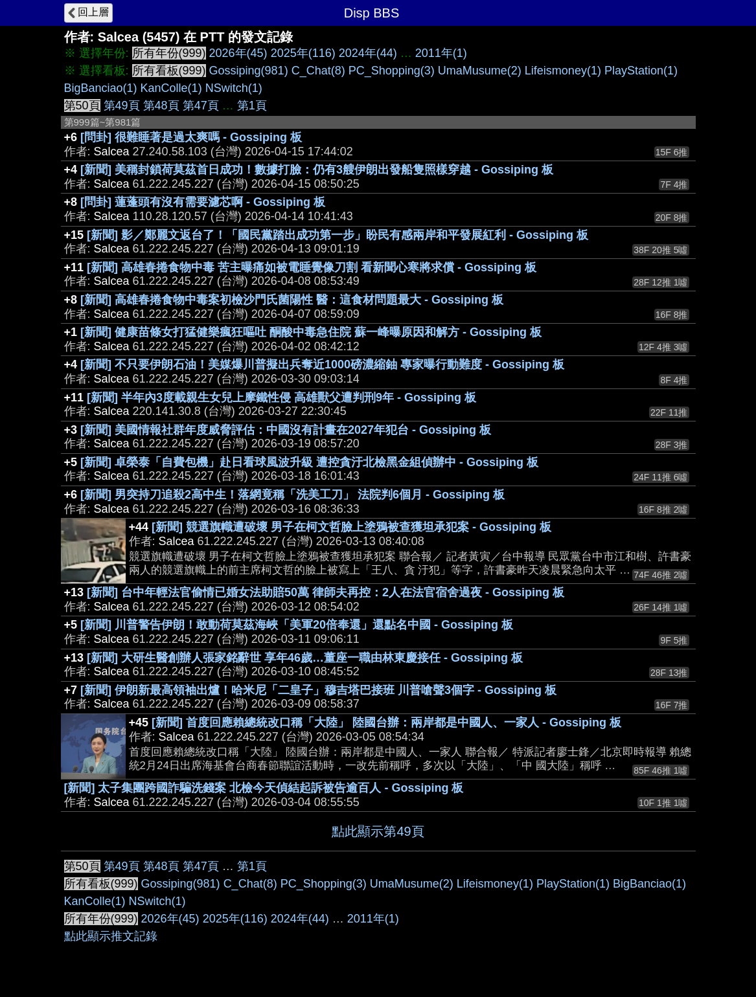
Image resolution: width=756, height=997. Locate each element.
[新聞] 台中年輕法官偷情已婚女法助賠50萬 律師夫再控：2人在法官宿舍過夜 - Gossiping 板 (325, 592)
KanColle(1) (171, 88)
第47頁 (201, 105)
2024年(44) (368, 53)
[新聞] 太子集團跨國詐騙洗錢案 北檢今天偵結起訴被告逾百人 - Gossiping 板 (264, 787)
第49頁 (122, 105)
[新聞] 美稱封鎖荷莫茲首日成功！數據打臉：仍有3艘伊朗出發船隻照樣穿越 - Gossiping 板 (316, 169)
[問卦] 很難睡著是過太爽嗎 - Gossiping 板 (191, 137)
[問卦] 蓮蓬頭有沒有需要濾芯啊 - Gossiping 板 (202, 202)
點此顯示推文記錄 (110, 936)
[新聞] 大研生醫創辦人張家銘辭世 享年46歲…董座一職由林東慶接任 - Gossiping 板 (305, 657)
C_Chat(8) (318, 70)
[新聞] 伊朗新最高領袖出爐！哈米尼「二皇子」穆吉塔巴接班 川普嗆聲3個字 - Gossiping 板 (318, 690)
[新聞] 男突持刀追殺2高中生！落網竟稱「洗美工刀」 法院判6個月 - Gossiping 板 (292, 494)
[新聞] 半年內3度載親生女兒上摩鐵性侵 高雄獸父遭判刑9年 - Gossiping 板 (281, 397)
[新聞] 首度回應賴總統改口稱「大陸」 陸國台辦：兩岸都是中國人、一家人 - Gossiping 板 (386, 722)
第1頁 (252, 105)
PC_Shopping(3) (392, 70)
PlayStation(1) (641, 70)
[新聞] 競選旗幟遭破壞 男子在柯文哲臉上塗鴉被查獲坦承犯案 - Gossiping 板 (351, 527)
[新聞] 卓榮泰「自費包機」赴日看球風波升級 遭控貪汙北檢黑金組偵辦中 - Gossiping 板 (309, 462)
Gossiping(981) (248, 70)
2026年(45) (238, 53)
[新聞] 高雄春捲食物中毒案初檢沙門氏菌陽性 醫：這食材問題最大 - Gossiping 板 (291, 299)
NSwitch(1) (233, 88)
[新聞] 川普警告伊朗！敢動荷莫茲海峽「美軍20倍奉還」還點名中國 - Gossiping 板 (296, 624)
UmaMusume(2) (479, 70)
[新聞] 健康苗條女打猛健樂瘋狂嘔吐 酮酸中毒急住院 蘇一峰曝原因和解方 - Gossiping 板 (311, 332)
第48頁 (161, 105)
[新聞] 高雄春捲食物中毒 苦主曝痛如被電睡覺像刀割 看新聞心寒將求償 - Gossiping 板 (311, 267)
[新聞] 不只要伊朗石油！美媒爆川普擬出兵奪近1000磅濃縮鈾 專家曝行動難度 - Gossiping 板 (322, 364)
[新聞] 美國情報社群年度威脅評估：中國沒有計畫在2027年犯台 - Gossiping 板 (285, 429)
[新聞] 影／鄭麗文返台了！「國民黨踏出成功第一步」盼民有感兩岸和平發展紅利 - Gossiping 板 (337, 235)
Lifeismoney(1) (563, 70)
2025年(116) (303, 53)
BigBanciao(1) (100, 88)
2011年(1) (441, 53)
